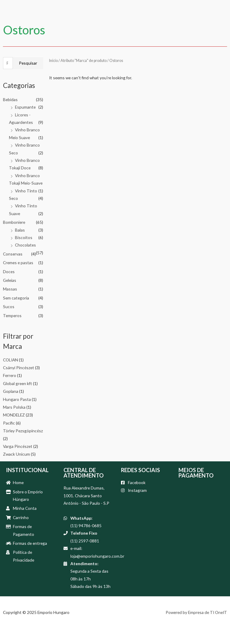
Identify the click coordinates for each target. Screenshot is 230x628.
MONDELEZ (14, 414)
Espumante (25, 107)
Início (53, 60)
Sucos (8, 306)
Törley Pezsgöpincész (23, 430)
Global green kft (17, 383)
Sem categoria (16, 297)
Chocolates (25, 244)
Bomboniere (14, 222)
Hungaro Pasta (17, 399)
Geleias (9, 280)
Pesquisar (28, 63)
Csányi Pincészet (18, 367)
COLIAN (10, 359)
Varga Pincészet (17, 446)
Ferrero (9, 375)
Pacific (9, 422)
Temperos (12, 315)
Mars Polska (14, 407)
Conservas (12, 253)
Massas (10, 288)
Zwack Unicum (16, 454)
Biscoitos (23, 237)
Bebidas (10, 99)
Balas (20, 229)
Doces (9, 271)
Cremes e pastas (18, 262)
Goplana (10, 391)
